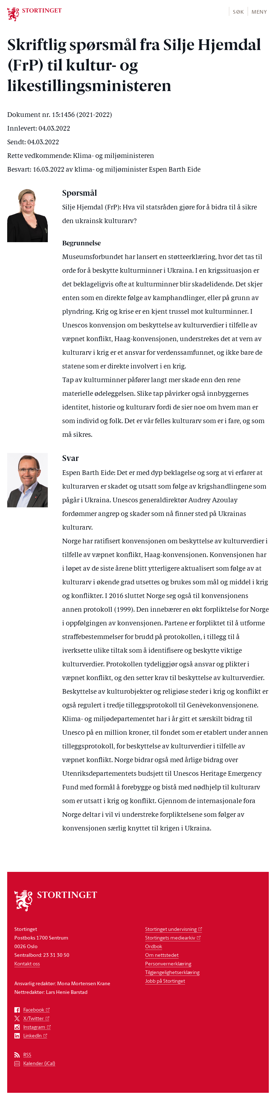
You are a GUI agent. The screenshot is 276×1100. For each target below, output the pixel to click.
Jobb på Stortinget (165, 980)
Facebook (33, 1010)
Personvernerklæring (168, 963)
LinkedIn (32, 1035)
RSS (27, 1055)
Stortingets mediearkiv (170, 937)
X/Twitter (33, 1018)
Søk (238, 11)
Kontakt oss (27, 963)
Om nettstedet (162, 954)
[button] (238, 11)
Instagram (34, 1027)
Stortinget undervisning (171, 928)
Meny (259, 11)
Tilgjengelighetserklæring (172, 972)
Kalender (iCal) (39, 1063)
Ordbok (153, 946)
